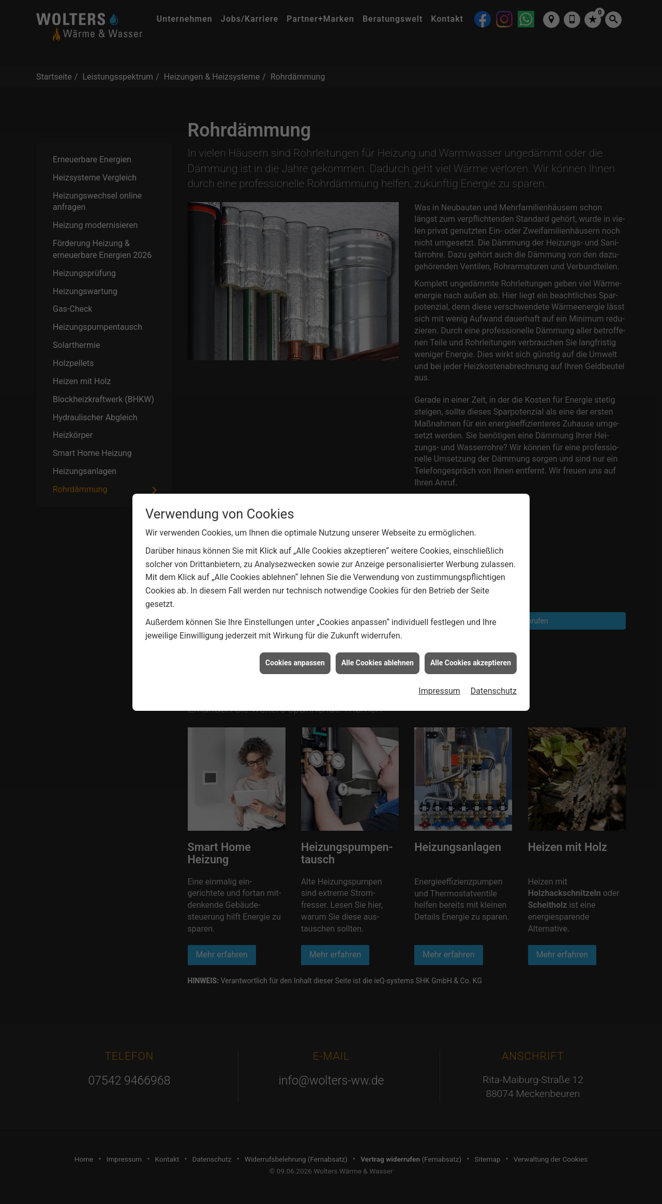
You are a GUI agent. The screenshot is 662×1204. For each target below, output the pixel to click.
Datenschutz (494, 668)
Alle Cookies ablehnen (377, 640)
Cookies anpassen (295, 640)
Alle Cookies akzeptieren (470, 640)
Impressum (439, 668)
